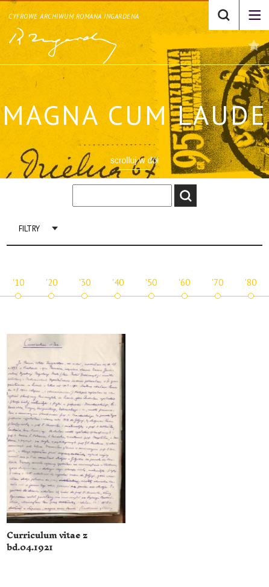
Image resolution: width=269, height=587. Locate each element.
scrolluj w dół (134, 160)
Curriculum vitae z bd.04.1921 (47, 541)
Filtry (29, 229)
